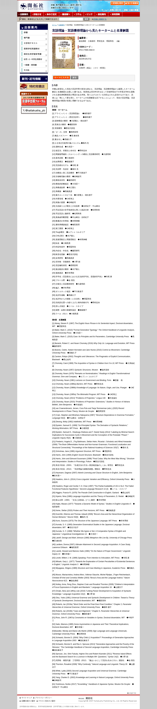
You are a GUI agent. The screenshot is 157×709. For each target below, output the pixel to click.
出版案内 (61, 25)
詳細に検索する (99, 19)
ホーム (54, 25)
